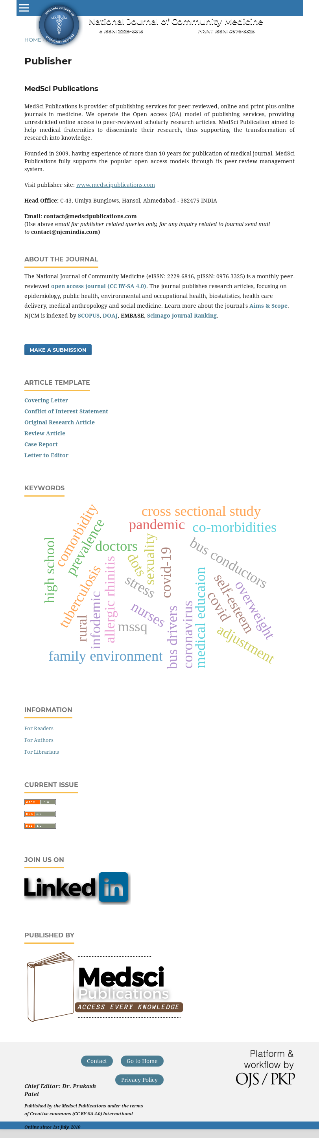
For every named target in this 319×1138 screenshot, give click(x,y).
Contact (97, 1061)
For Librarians (41, 751)
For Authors (38, 739)
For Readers (38, 728)
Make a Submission (58, 350)
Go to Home (142, 1061)
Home (32, 40)
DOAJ (110, 315)
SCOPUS (89, 315)
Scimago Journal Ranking (182, 315)
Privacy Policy (139, 1079)
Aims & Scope (268, 305)
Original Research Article (59, 422)
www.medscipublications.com (115, 184)
